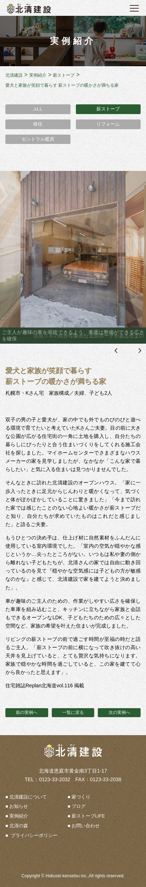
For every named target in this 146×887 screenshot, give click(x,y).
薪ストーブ (108, 109)
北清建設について (28, 797)
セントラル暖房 (38, 139)
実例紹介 (18, 816)
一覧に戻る (73, 712)
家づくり (81, 797)
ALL (37, 109)
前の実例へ (26, 712)
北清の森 (18, 825)
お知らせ (18, 806)
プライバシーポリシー (33, 835)
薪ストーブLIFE (88, 816)
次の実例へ (119, 712)
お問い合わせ (86, 825)
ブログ (79, 806)
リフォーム (108, 124)
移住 (37, 124)
